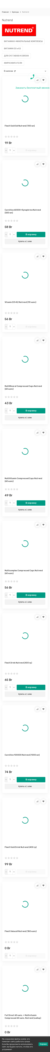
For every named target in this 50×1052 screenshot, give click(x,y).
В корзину (31, 150)
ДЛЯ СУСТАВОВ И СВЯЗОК (16, 56)
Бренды (15, 12)
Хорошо (43, 1044)
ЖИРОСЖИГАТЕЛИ (13, 63)
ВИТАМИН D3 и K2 (12, 48)
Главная (5, 12)
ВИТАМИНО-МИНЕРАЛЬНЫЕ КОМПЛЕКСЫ (23, 41)
